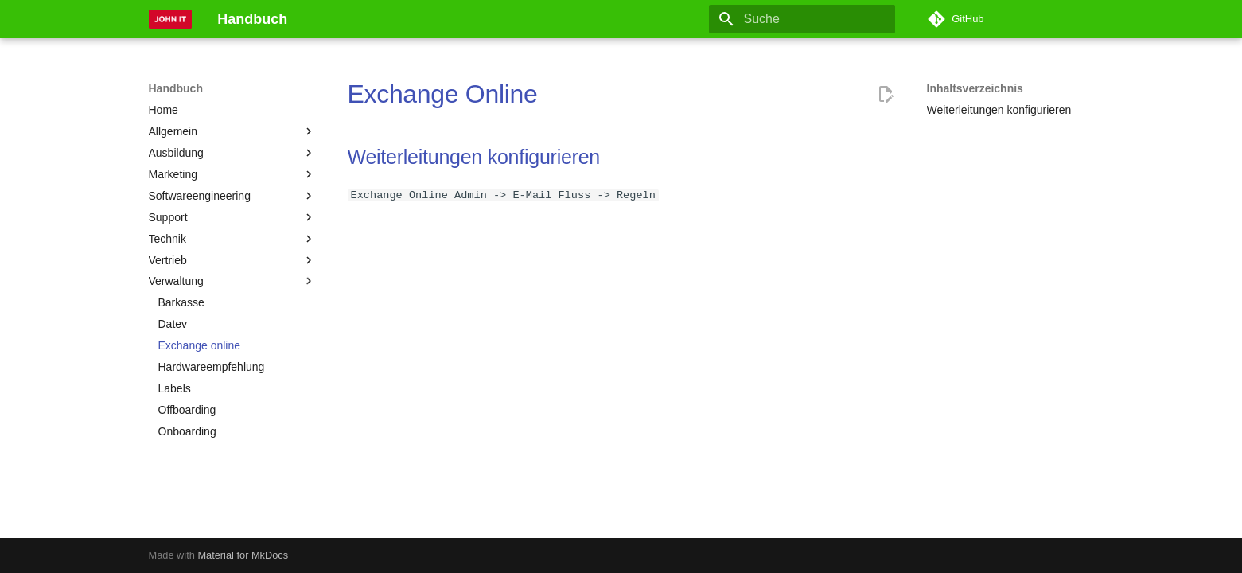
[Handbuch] (170, 19)
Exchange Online (443, 94)
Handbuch (176, 88)
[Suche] (802, 19)
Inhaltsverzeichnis (975, 88)
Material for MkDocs (242, 555)
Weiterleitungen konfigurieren (474, 157)
